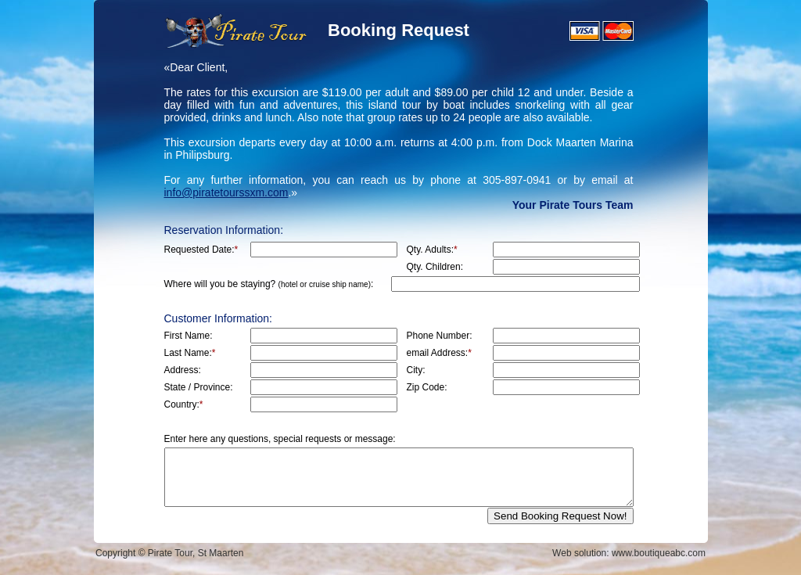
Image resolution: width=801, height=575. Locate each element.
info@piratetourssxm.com (226, 192)
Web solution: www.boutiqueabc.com (629, 553)
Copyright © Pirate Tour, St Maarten (169, 553)
